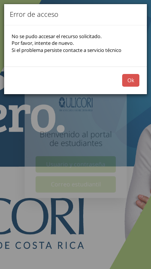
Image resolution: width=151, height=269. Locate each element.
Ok (130, 80)
